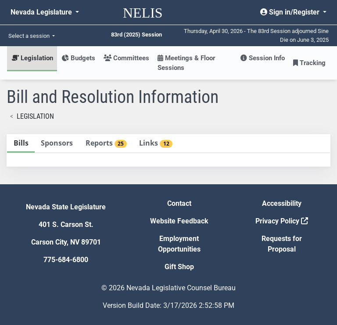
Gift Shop (179, 267)
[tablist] (168, 150)
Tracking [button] (309, 63)
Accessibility (281, 203)
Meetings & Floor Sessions (186, 63)
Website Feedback (179, 221)
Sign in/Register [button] (290, 12)
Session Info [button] (262, 58)
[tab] (21, 144)
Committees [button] (126, 58)
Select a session (29, 36)
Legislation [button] (32, 58)
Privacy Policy (281, 221)
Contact (179, 203)
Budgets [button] (78, 58)
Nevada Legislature (42, 12)
